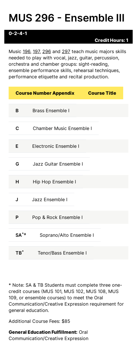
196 (26, 51)
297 (66, 51)
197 (36, 51)
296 (46, 51)
